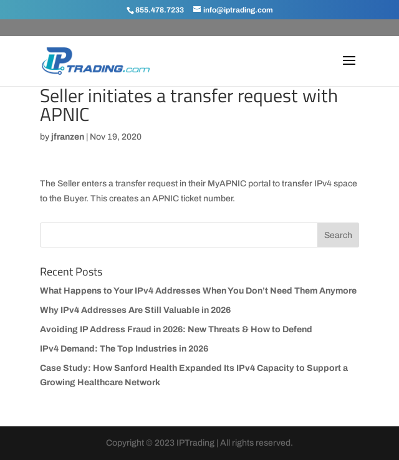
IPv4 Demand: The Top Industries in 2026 (124, 348)
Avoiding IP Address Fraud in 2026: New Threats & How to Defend (176, 329)
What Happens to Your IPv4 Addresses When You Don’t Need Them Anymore (198, 290)
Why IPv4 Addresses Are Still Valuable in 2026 (135, 310)
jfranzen (67, 136)
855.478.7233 (159, 10)
